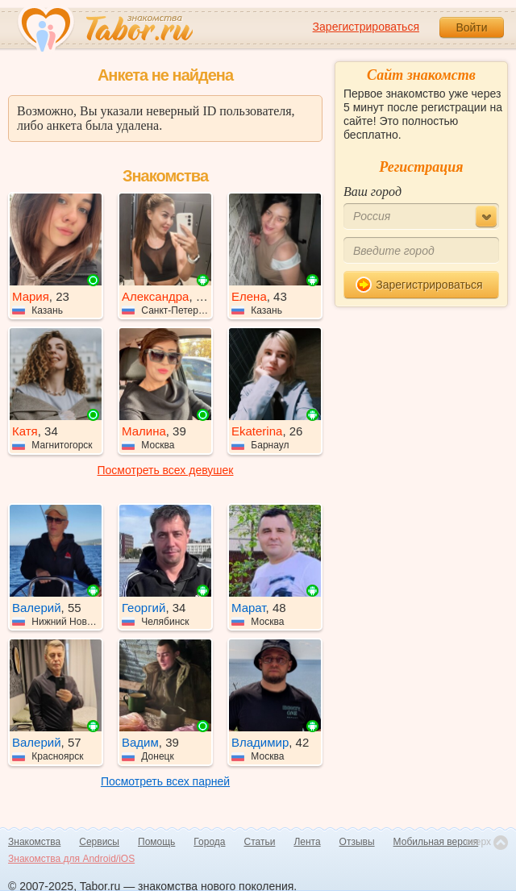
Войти (471, 27)
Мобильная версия (436, 841)
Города (209, 841)
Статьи (260, 841)
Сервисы (99, 841)
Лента (306, 841)
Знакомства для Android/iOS (71, 858)
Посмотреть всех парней (165, 781)
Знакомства (34, 841)
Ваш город (372, 191)
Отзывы (357, 841)
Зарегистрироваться (366, 26)
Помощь (156, 841)
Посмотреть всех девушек (166, 470)
